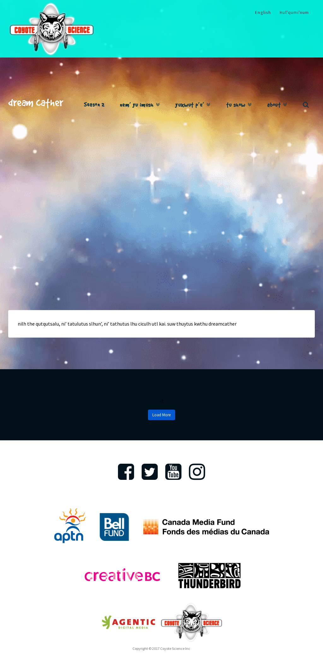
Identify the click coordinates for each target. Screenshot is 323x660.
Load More (161, 415)
